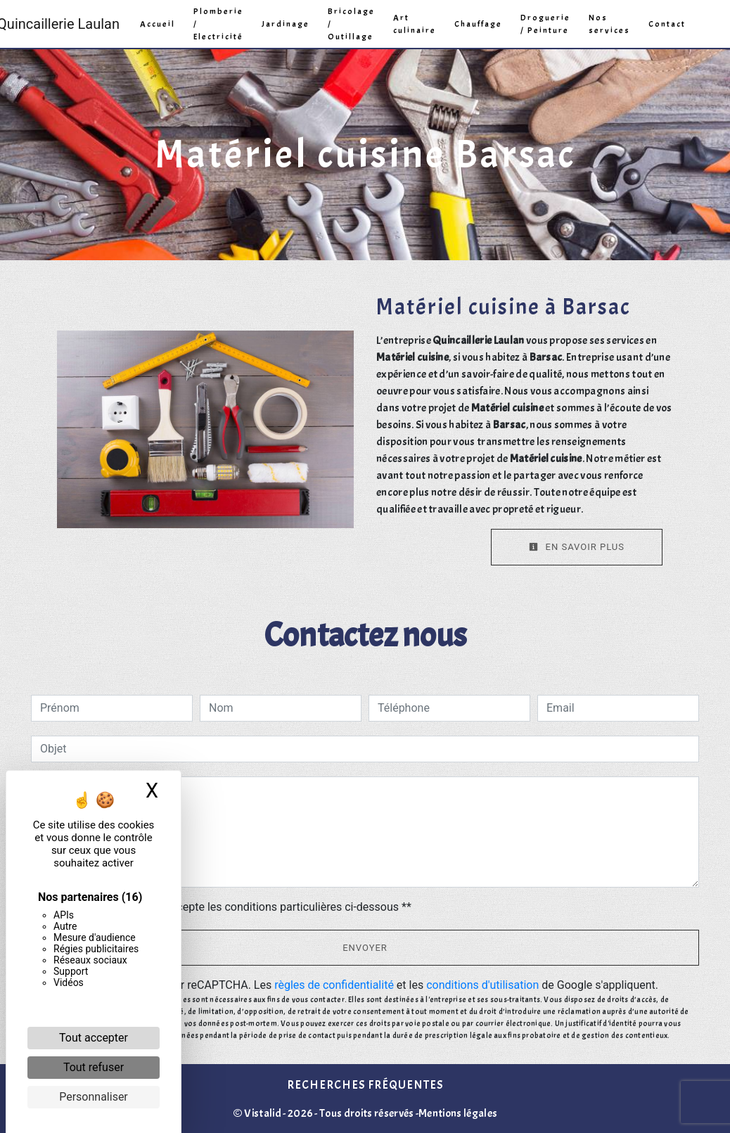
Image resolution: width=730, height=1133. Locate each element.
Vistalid (262, 1113)
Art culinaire (414, 24)
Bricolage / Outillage (351, 24)
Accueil (157, 24)
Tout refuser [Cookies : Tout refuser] (93, 1067)
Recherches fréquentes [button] (365, 1084)
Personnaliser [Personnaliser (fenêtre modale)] (93, 1096)
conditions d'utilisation (482, 985)
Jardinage (285, 24)
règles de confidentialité (334, 985)
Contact (667, 24)
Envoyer (365, 947)
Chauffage (478, 24)
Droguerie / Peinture (545, 24)
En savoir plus (577, 547)
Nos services (609, 24)
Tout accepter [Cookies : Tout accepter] (93, 1037)
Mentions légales (457, 1113)
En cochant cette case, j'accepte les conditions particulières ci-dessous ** (228, 907)
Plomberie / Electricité (218, 24)
